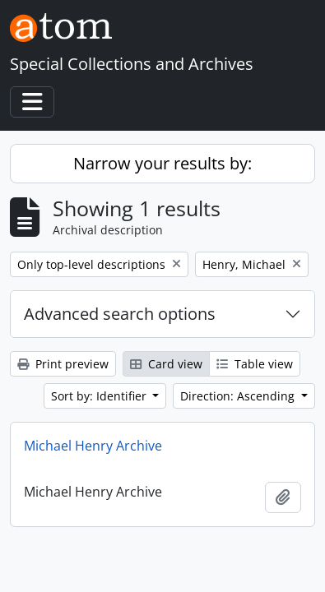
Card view (166, 364)
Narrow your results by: (162, 163)
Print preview (63, 364)
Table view (254, 364)
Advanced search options (120, 314)
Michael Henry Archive (93, 446)
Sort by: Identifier (100, 396)
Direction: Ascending (239, 396)
